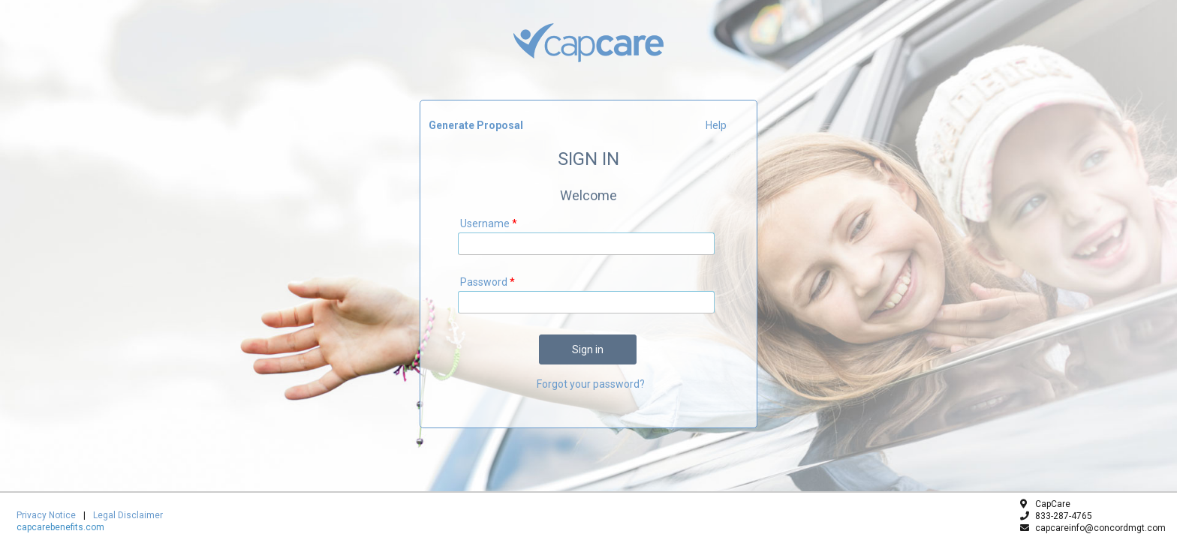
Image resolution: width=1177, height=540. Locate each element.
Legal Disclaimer (128, 515)
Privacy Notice (46, 515)
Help (716, 125)
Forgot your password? (591, 384)
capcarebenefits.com (60, 527)
